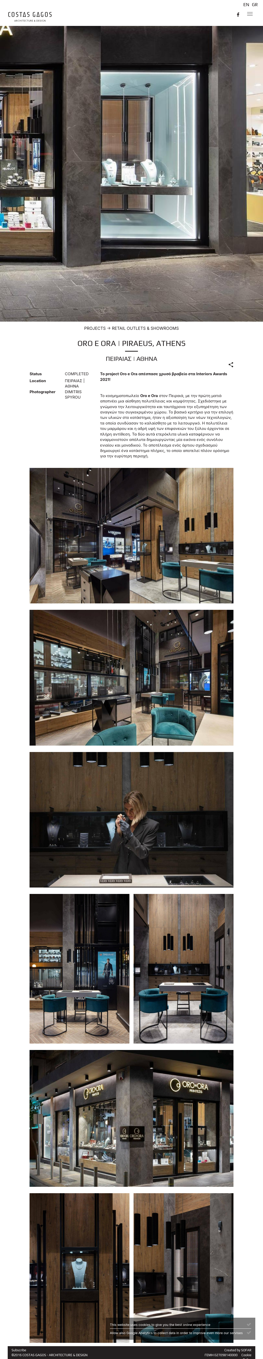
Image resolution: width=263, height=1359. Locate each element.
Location (38, 380)
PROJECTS (95, 328)
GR (255, 4)
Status (36, 373)
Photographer (42, 391)
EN (246, 4)
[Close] (249, 1324)
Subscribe (19, 1350)
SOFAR (246, 1350)
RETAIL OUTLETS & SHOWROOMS (145, 328)
